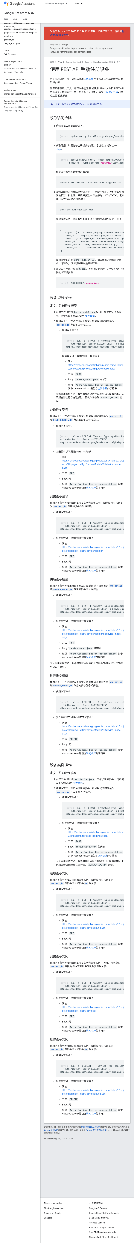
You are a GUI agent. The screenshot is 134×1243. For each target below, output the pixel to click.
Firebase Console (97, 1223)
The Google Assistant (54, 1208)
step (58, 149)
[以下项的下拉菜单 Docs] (82, 3)
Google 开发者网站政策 (96, 1130)
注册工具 (88, 78)
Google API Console (98, 1208)
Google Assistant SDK (19, 13)
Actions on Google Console (101, 1227)
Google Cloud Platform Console (104, 1213)
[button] (19, 54)
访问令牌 (102, 388)
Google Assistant (73, 62)
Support (48, 1218)
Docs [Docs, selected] (76, 3)
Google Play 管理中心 (99, 1218)
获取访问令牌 (111, 92)
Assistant (22, 4)
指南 (6, 19)
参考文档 (90, 315)
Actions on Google (54, 3)
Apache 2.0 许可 (51, 1130)
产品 (60, 62)
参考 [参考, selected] (15, 19)
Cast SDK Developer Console (102, 1232)
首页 (52, 62)
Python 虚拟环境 (87, 104)
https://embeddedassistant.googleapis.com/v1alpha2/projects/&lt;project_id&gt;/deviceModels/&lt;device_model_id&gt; (93, 464)
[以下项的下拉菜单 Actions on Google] (67, 3)
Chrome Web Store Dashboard (103, 1237)
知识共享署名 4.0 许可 (90, 1127)
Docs (87, 62)
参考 (118, 62)
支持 (25, 19)
